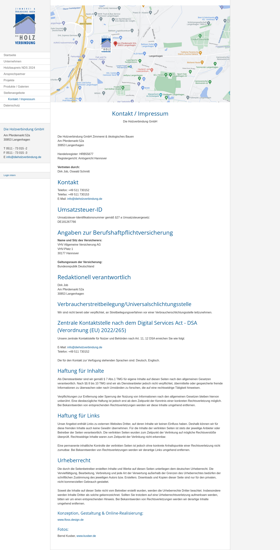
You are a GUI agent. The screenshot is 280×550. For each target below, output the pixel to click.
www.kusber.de (86, 535)
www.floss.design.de (71, 519)
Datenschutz (12, 105)
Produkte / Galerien (16, 86)
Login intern (10, 175)
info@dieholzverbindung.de (23, 157)
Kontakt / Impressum (21, 99)
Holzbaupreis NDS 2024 (19, 67)
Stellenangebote (14, 92)
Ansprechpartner (14, 74)
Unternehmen (12, 61)
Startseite (10, 55)
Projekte (9, 80)
